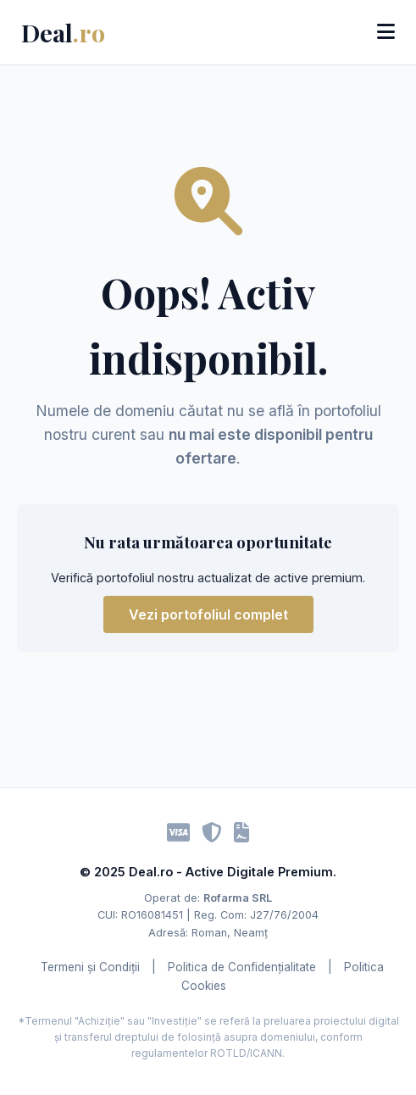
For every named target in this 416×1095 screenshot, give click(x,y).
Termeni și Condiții (90, 967)
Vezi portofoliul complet (208, 614)
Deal (63, 32)
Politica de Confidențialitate (242, 967)
